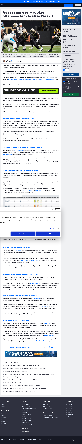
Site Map (3, 439)
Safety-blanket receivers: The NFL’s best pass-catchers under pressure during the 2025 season (28, 374)
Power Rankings (26, 414)
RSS (69, 416)
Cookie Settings (48, 439)
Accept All (64, 233)
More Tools (71, 74)
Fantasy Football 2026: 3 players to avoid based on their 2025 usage (21, 385)
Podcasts (70, 414)
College (3, 421)
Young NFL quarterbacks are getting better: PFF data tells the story (21, 365)
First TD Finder (26, 406)
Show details (69, 228)
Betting (3, 415)
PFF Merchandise (47, 408)
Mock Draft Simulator (27, 424)
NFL (2, 413)
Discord (70, 412)
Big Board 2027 (26, 422)
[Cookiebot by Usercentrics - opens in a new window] (69, 209)
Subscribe (45, 404)
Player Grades (25, 410)
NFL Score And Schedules (29, 408)
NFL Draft (3, 423)
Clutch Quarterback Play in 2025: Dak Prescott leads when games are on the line (24, 388)
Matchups (24, 416)
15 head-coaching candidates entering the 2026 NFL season (19, 391)
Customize (41, 233)
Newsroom (4, 406)
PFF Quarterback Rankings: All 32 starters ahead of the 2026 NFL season (22, 377)
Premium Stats (26, 412)
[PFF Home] (6, 5)
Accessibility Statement (34, 439)
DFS (2, 419)
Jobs (2, 404)
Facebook (70, 410)
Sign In (78, 5)
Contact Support (47, 415)
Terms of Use (21, 439)
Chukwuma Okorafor (27, 190)
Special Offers (46, 406)
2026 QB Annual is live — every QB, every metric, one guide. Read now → (41, 1)
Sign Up (71, 94)
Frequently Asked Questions (50, 417)
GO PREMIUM (68, 5)
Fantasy (3, 417)
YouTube (70, 408)
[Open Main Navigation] (2, 5)
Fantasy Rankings (27, 420)
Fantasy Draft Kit (26, 418)
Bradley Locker (12, 60)
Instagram (70, 406)
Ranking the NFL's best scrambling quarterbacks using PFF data (20, 379)
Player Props (25, 404)
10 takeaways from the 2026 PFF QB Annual (15, 371)
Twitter (70, 404)
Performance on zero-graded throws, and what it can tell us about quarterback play (25, 368)
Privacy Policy (12, 439)
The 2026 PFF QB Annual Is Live (12, 382)
